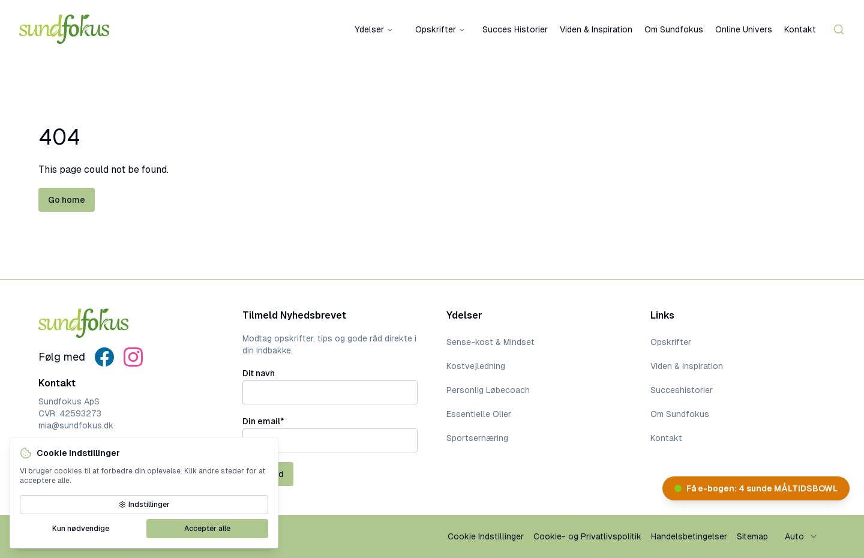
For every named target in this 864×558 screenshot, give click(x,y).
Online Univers (743, 29)
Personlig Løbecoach (488, 390)
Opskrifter (440, 29)
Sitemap (752, 536)
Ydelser (374, 29)
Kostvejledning (475, 366)
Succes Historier (515, 29)
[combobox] (802, 536)
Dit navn (258, 373)
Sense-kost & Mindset (490, 342)
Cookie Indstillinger (486, 536)
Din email (263, 421)
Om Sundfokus (673, 29)
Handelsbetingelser (689, 536)
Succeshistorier (681, 390)
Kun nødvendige (80, 528)
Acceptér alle (207, 528)
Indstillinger (144, 504)
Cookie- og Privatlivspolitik (587, 536)
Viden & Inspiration (596, 29)
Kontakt (800, 29)
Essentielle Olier (478, 414)
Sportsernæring (477, 438)
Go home (66, 200)
